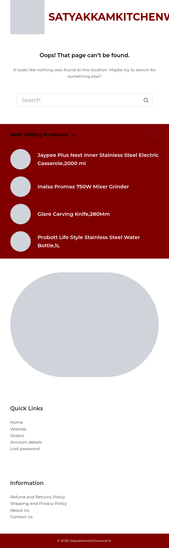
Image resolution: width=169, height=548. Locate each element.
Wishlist (18, 429)
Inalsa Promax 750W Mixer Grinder (83, 186)
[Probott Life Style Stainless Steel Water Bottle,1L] (20, 241)
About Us (19, 510)
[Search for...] (77, 100)
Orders (17, 435)
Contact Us (21, 516)
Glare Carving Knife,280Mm (74, 214)
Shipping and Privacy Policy (38, 503)
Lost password (25, 448)
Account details (26, 442)
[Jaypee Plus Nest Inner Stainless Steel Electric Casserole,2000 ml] (20, 159)
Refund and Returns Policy (37, 496)
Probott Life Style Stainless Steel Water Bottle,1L (89, 241)
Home (16, 422)
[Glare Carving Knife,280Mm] (20, 214)
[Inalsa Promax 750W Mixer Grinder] (20, 186)
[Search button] (146, 100)
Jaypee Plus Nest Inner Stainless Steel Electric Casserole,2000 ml (98, 159)
